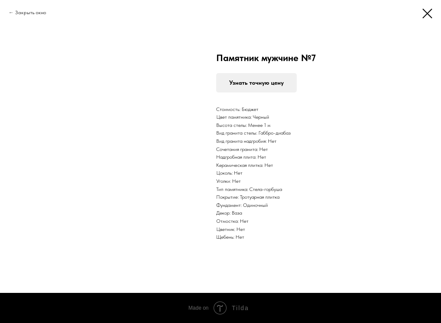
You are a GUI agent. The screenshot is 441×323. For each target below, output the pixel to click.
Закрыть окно (30, 12)
